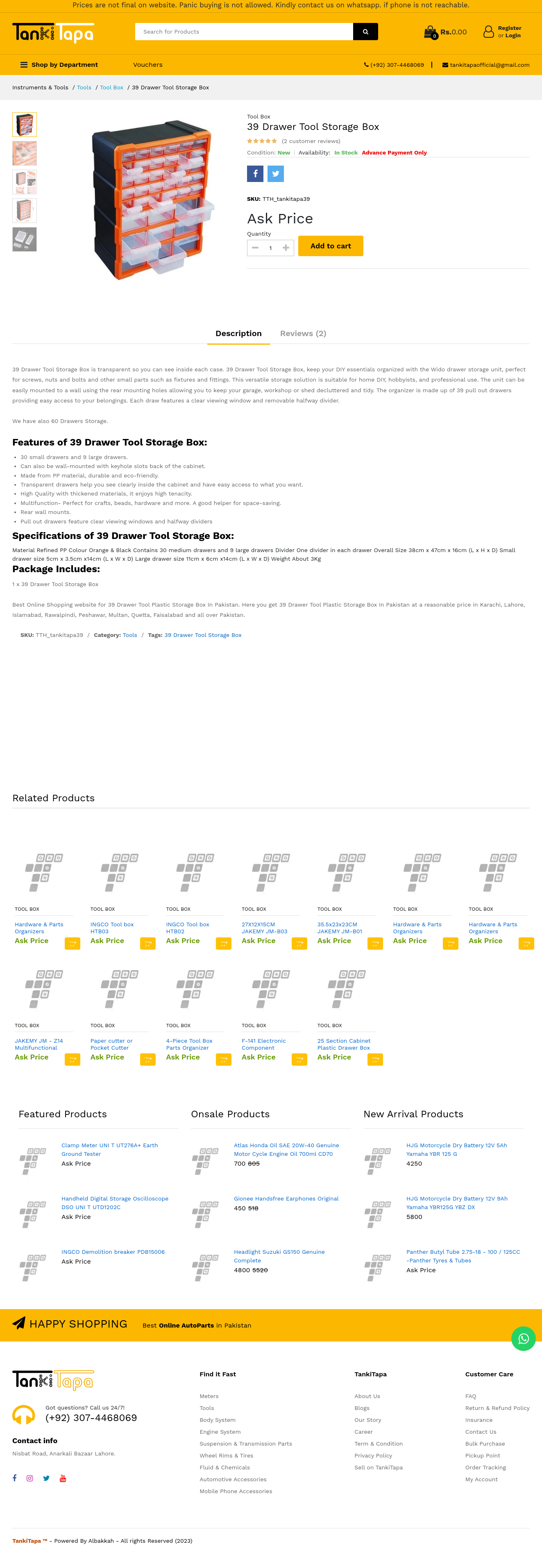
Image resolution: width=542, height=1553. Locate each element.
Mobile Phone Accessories (236, 1491)
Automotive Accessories (233, 1479)
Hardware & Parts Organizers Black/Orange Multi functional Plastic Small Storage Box (41, 928)
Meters (209, 1396)
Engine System (220, 1431)
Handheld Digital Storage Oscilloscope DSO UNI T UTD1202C (114, 1202)
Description (238, 333)
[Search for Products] (244, 31)
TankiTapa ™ (30, 1540)
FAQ (470, 1396)
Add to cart (331, 245)
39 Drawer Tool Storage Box (202, 635)
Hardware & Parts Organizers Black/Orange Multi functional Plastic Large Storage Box (495, 928)
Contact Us (481, 1431)
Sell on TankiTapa (378, 1467)
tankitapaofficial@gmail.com (486, 64)
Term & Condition (378, 1443)
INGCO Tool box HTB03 (112, 928)
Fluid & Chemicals (225, 1467)
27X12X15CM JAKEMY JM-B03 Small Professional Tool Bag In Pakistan (267, 928)
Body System (218, 1420)
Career (363, 1431)
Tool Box (111, 87)
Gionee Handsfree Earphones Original (286, 1198)
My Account (481, 1479)
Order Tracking (485, 1467)
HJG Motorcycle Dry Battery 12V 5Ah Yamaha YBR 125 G (456, 1149)
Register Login (510, 32)
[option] (150, 197)
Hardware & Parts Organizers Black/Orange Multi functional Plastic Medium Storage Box (420, 928)
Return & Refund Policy (497, 1408)
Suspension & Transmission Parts (246, 1443)
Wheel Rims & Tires (226, 1455)
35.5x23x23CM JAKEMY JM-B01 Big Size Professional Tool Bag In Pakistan (341, 928)
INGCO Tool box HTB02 (187, 928)
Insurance (479, 1420)
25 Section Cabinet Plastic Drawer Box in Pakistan (344, 1044)
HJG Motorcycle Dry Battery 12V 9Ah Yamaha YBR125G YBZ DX (457, 1202)
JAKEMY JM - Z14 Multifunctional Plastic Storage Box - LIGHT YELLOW (42, 1044)
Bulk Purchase (485, 1443)
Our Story (367, 1420)
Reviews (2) (303, 333)
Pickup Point (482, 1455)
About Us (367, 1396)
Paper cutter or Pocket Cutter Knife (112, 1044)
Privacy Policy (373, 1455)
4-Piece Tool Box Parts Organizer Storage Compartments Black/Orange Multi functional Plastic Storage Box (192, 1044)
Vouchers (148, 64)
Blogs (362, 1408)
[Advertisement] (271, 717)
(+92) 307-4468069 (394, 64)
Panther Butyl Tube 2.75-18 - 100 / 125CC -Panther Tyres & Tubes (463, 1256)
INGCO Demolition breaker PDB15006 (113, 1251)
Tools (84, 87)
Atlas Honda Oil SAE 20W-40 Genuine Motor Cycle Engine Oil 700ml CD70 (286, 1149)
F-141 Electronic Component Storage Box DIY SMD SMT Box (264, 1044)
